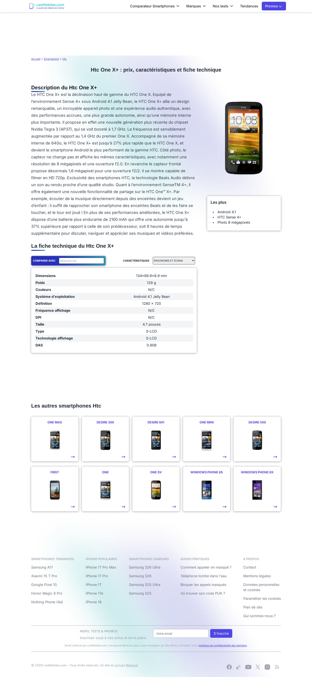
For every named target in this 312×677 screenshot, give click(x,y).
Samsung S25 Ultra (144, 584)
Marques (196, 6)
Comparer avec (44, 260)
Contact (249, 567)
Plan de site (252, 607)
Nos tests (223, 6)
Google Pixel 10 (44, 584)
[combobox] (80, 261)
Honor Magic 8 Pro (46, 593)
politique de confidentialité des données (223, 645)
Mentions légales (257, 576)
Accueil (35, 59)
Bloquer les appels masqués (203, 584)
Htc (64, 59)
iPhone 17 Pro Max (101, 567)
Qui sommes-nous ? (259, 616)
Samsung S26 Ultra (144, 567)
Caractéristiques (136, 260)
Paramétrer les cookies (262, 598)
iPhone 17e (94, 593)
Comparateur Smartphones (154, 6)
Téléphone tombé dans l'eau (203, 576)
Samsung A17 (42, 567)
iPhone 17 (93, 584)
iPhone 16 (94, 602)
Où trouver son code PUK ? (202, 593)
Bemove (132, 665)
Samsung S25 (140, 593)
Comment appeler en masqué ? (205, 567)
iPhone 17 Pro (97, 576)
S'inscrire (221, 633)
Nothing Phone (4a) (47, 602)
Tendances (249, 6)
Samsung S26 (140, 576)
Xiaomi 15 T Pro (44, 576)
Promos (273, 6)
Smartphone (51, 59)
